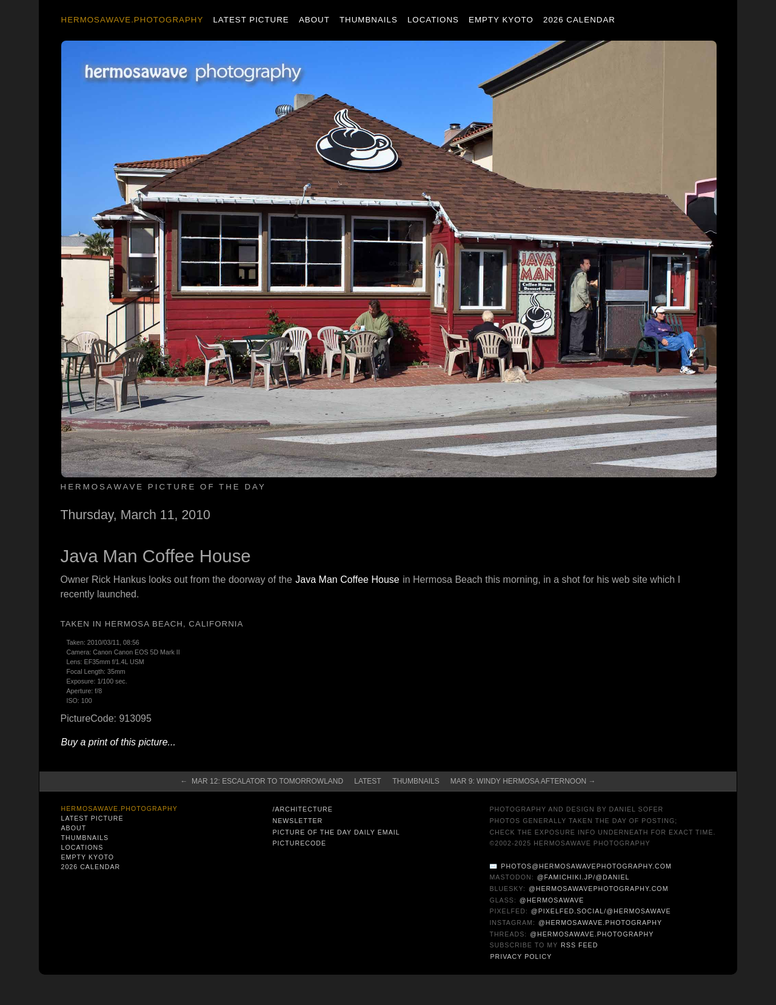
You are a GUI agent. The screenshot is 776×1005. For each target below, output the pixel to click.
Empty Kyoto (501, 19)
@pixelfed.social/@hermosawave (601, 911)
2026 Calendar (579, 19)
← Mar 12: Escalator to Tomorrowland (261, 781)
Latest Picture (251, 19)
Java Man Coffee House (347, 579)
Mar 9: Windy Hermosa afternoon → (523, 781)
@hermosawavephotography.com (599, 888)
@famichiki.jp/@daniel (583, 877)
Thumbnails (369, 19)
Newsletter (297, 820)
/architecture (302, 809)
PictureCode (299, 843)
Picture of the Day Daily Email (336, 832)
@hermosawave (552, 900)
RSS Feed (579, 945)
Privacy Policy (521, 956)
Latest (367, 781)
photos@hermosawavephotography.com (586, 866)
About (314, 19)
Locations (433, 19)
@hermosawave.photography (600, 922)
